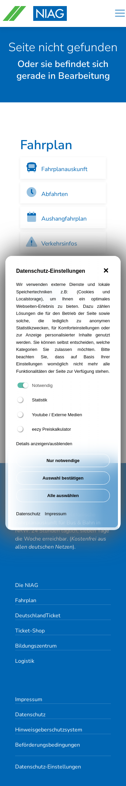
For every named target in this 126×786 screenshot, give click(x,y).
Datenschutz (28, 513)
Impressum (55, 513)
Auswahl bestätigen (62, 478)
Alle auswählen (63, 495)
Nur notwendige (62, 460)
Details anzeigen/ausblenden (44, 443)
